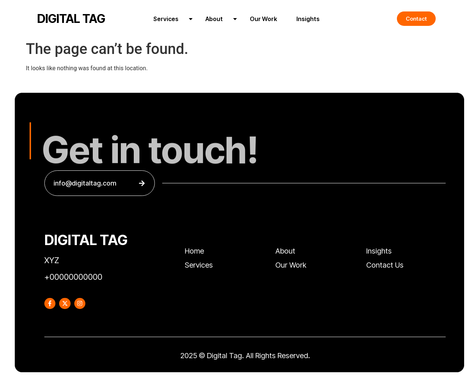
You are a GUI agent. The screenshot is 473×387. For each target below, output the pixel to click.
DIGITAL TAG (71, 18)
